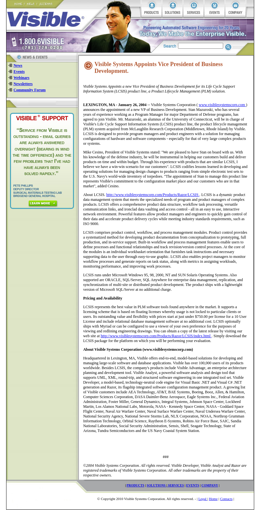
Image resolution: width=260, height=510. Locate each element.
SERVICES (176, 485)
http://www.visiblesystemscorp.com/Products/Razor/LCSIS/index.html (156, 336)
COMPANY (210, 485)
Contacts (226, 499)
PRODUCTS (135, 485)
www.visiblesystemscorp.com (222, 105)
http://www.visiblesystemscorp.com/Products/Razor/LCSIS (152, 194)
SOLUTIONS (156, 485)
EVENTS (192, 485)
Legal (202, 499)
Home (213, 499)
